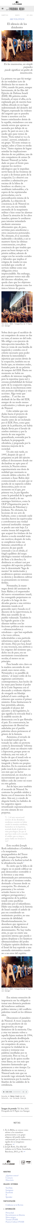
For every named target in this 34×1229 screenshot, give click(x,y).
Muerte (17, 15)
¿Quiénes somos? (12, 1176)
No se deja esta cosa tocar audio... (15, 1091)
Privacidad (10, 1213)
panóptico (4, 15)
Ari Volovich (17, 19)
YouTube (9, 1188)
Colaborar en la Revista (14, 1205)
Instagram (9, 1190)
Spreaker (9, 1197)
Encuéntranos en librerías (15, 1215)
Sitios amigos (11, 1217)
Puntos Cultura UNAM (15, 1222)
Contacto (9, 1178)
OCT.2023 (30, 15)
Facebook (9, 1193)
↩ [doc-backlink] (14, 1145)
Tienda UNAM (12, 1220)
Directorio (10, 1180)
